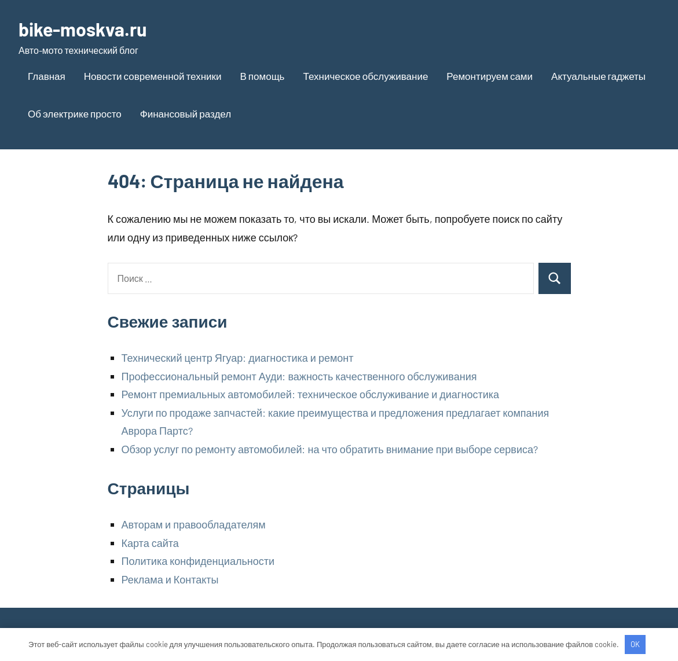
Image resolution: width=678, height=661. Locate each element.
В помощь (262, 76)
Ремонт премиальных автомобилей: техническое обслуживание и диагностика (310, 394)
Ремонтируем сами (489, 76)
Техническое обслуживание (365, 76)
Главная (46, 76)
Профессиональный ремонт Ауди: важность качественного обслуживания (299, 376)
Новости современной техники (153, 76)
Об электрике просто (75, 113)
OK (635, 644)
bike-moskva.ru (82, 29)
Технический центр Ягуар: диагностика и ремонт (238, 357)
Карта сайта (150, 543)
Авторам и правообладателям (194, 524)
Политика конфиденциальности (198, 560)
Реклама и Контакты (170, 579)
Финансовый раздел (185, 113)
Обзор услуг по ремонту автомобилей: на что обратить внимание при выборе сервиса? (330, 449)
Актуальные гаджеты (598, 76)
